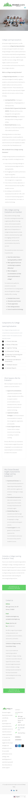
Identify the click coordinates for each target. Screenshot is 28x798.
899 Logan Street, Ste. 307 (12, 606)
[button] (14, 341)
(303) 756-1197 (13, 623)
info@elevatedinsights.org (12, 616)
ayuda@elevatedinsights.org (13, 619)
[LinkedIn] (19, 746)
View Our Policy (21, 733)
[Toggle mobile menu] (25, 7)
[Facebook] (16, 746)
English (17, 797)
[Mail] (22, 746)
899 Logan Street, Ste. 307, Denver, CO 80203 (21, 719)
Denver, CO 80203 (10, 609)
